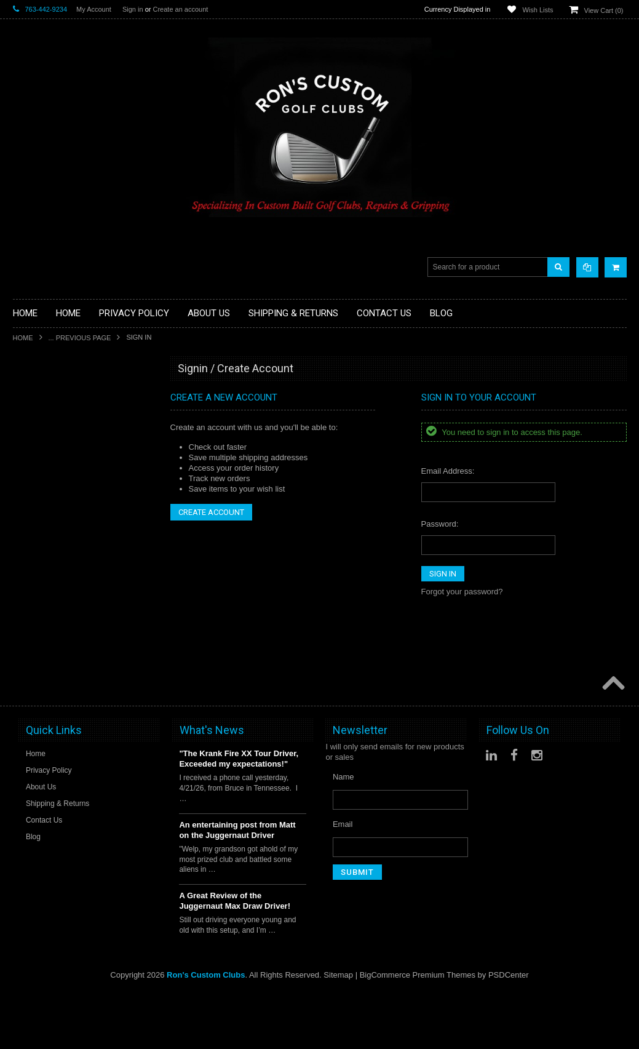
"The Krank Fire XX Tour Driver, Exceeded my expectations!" (238, 814)
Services (28, 672)
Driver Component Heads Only (67, 402)
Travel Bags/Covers (48, 557)
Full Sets (28, 516)
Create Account (211, 512)
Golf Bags (30, 527)
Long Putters (35, 661)
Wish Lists (537, 10)
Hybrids (26, 578)
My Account (93, 9)
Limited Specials (42, 620)
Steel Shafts (34, 703)
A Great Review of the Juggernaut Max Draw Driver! (234, 957)
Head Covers (36, 568)
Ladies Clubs (36, 610)
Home (23, 337)
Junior (23, 599)
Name (343, 832)
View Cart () (604, 10)
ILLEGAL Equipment (49, 464)
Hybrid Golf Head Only (53, 453)
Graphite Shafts (40, 693)
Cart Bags (31, 536)
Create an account (180, 9)
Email (343, 880)
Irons (22, 589)
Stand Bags (33, 547)
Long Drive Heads (45, 640)
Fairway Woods (40, 506)
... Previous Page (80, 337)
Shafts (24, 682)
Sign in (132, 9)
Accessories (34, 391)
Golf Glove (31, 433)
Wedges (27, 714)
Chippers (29, 485)
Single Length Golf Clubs (57, 474)
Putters (25, 651)
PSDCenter (508, 1030)
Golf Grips (31, 443)
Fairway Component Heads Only (71, 412)
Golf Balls (30, 423)
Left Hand (30, 630)
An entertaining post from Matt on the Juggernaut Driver (237, 885)
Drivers (25, 495)
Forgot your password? (462, 591)
